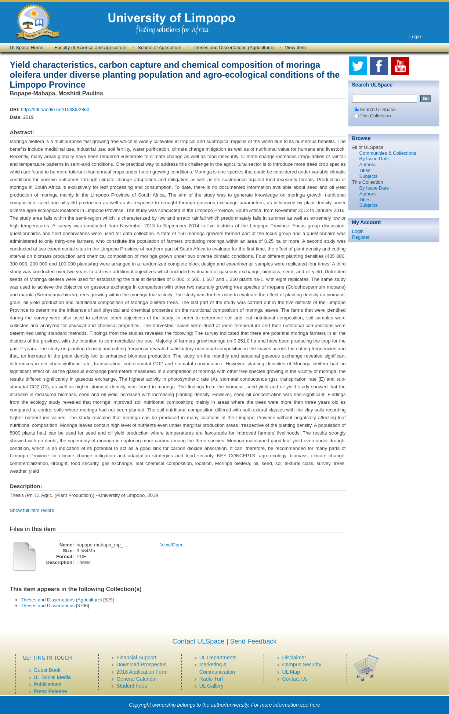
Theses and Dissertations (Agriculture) (233, 47)
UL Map (291, 672)
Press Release (50, 691)
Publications (48, 684)
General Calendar (136, 679)
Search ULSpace (375, 109)
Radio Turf (211, 679)
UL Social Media (52, 677)
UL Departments (217, 657)
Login (415, 36)
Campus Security (301, 664)
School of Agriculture (159, 47)
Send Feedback (253, 641)
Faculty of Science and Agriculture (91, 47)
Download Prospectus (141, 664)
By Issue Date (374, 158)
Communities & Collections (387, 153)
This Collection (372, 115)
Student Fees (131, 686)
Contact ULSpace (199, 641)
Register (361, 237)
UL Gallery (211, 686)
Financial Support (136, 657)
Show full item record (32, 510)
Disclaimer (294, 657)
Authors (367, 164)
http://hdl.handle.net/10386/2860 (55, 109)
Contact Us (294, 679)
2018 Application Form (141, 672)
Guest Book (47, 670)
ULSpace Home (27, 47)
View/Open (172, 545)
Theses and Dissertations (48, 605)
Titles (365, 170)
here (315, 705)
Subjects (368, 176)
